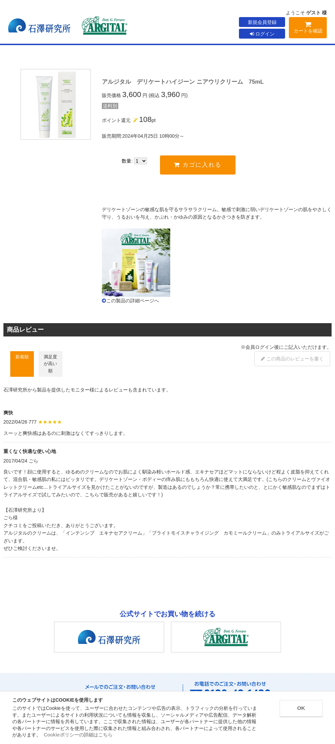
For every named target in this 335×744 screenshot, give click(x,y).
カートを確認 (308, 28)
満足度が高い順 (50, 363)
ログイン (262, 34)
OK (298, 709)
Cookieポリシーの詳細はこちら (78, 735)
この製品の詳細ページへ (132, 300)
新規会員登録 (262, 22)
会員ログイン (259, 347)
